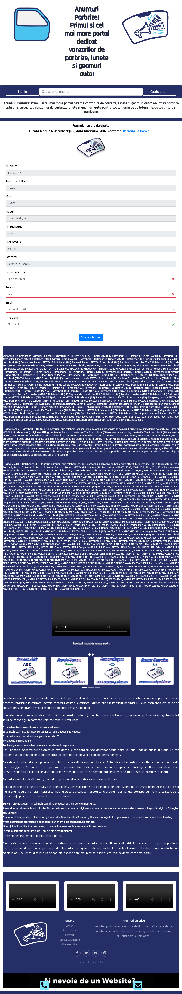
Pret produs (13, 242)
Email (9, 303)
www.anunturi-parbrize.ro (17, 356)
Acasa (69, 926)
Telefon (11, 287)
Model (10, 212)
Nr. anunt (11, 166)
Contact (69, 935)
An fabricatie (14, 227)
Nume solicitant (16, 272)
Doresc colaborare (70, 940)
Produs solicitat (16, 181)
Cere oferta (69, 931)
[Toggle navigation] (23, 91)
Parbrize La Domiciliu (138, 131)
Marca (9, 196)
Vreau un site (69, 944)
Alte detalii (13, 318)
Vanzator (11, 257)
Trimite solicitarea (91, 337)
